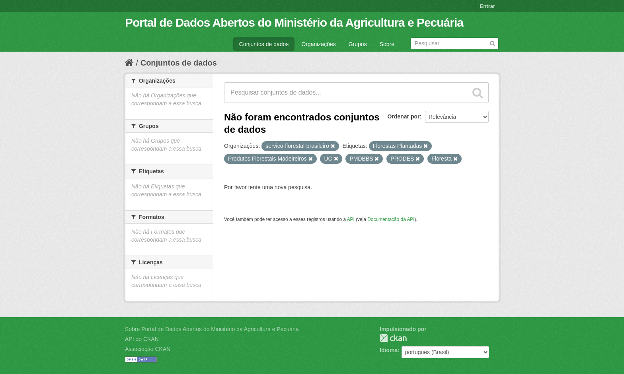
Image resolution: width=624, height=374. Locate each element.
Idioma (389, 350)
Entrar (487, 6)
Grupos (358, 44)
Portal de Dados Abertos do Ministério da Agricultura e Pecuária (294, 22)
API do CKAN (142, 339)
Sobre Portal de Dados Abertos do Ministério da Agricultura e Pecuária (212, 329)
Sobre (387, 44)
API (351, 219)
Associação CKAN (147, 349)
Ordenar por (404, 116)
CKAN (393, 338)
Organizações (318, 44)
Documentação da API (390, 219)
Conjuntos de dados (264, 44)
